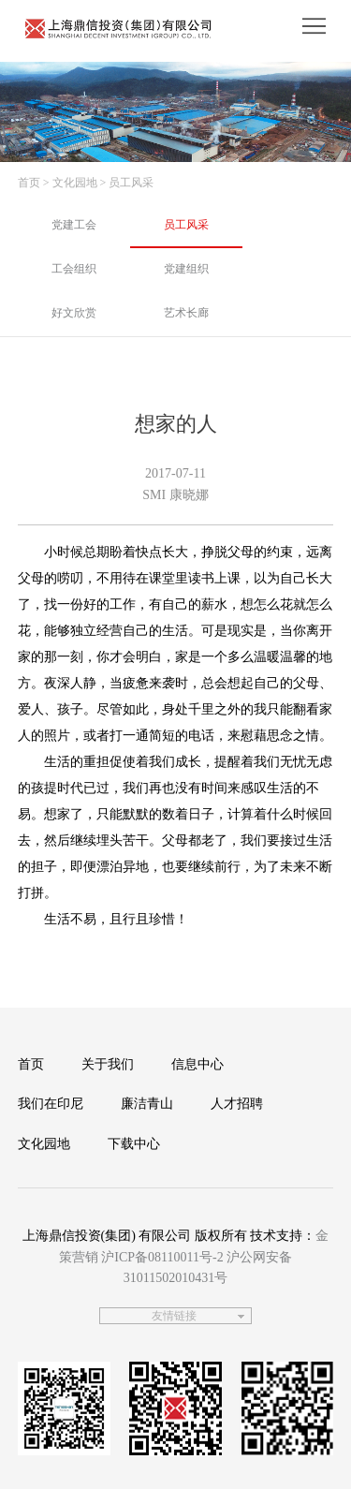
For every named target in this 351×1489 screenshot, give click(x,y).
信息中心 (197, 1064)
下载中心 (134, 1144)
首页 (29, 182)
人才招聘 (237, 1104)
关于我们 (107, 1064)
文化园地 (44, 1144)
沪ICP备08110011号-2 (162, 1257)
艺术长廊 (186, 312)
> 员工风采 (127, 182)
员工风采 (186, 224)
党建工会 (73, 224)
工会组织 (73, 268)
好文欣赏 (73, 312)
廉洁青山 (147, 1104)
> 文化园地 (70, 182)
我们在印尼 (50, 1104)
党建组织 (186, 268)
